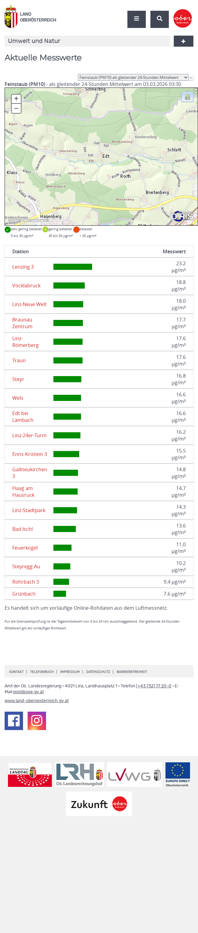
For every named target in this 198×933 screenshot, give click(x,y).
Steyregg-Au (26, 566)
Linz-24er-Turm (29, 435)
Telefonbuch (42, 672)
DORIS (25, 220)
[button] (187, 96)
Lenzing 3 (23, 266)
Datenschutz (98, 672)
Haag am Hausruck (23, 491)
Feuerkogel (25, 547)
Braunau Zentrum (22, 323)
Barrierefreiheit (132, 672)
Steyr (18, 379)
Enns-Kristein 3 (29, 454)
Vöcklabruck (26, 285)
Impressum (70, 672)
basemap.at (39, 220)
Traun (19, 360)
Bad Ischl (22, 529)
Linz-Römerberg (25, 341)
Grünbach (24, 593)
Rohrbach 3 (25, 581)
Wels (17, 398)
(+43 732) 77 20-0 (153, 686)
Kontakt (16, 672)
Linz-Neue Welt (29, 304)
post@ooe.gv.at (28, 692)
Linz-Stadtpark (28, 510)
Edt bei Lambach (22, 416)
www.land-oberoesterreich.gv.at (37, 701)
